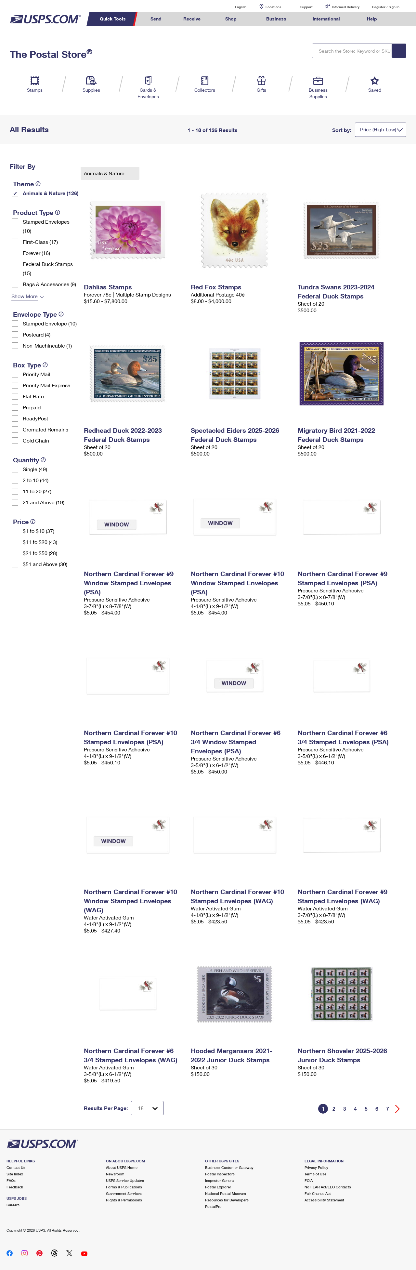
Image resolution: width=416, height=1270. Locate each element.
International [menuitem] (326, 18)
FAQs (11, 1180)
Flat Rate (33, 396)
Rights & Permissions (124, 1200)
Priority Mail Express (46, 385)
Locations (273, 7)
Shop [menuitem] (231, 18)
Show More (24, 296)
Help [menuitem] (372, 18)
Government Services (124, 1193)
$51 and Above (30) (45, 564)
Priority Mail (36, 374)
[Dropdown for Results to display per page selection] (147, 1108)
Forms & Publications (124, 1187)
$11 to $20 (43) (40, 542)
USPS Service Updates (125, 1180)
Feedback (14, 1187)
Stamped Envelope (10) (50, 323)
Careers (13, 1205)
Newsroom (115, 1174)
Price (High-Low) (378, 129)
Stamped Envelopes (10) (46, 226)
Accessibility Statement (324, 1200)
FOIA (309, 1180)
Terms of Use (315, 1174)
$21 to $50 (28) (40, 553)
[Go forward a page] (397, 1109)
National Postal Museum (225, 1193)
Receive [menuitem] (192, 18)
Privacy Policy (316, 1167)
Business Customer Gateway (229, 1167)
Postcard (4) (36, 334)
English (234, 6)
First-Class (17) (40, 242)
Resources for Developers (227, 1200)
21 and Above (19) (43, 502)
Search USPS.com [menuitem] (400, 19)
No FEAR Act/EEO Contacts (328, 1187)
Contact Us (15, 1167)
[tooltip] (38, 183)
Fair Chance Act (318, 1193)
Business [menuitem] (276, 18)
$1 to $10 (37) (38, 531)
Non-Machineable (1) (47, 345)
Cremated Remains (45, 429)
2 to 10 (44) (35, 480)
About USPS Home (121, 1167)
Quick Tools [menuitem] (113, 18)
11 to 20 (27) (37, 491)
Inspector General (220, 1180)
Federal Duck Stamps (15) (48, 268)
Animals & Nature (105, 173)
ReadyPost (35, 418)
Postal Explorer (218, 1187)
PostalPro (213, 1206)
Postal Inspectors (220, 1174)
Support (306, 7)
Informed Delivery (345, 7)
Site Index (14, 1174)
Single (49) (35, 469)
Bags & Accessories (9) (49, 284)
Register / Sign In (385, 7)
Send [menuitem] (156, 18)
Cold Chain (36, 440)
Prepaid (32, 407)
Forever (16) (36, 253)
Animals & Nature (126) (51, 193)
